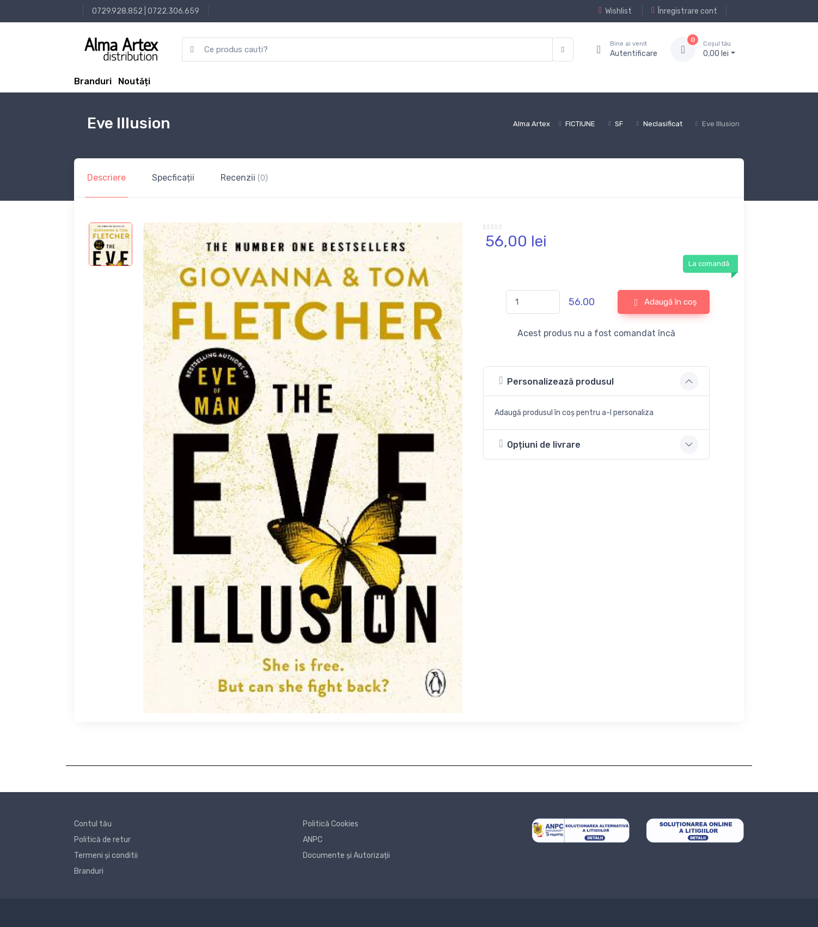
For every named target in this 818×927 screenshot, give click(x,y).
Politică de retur (102, 839)
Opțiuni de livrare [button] (540, 443)
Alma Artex (531, 124)
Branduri (93, 81)
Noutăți (134, 81)
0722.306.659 (173, 11)
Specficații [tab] (173, 177)
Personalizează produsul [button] (556, 380)
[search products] (367, 50)
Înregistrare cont (684, 11)
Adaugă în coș (666, 302)
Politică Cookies (330, 824)
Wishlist (615, 11)
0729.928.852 (117, 11)
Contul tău (93, 824)
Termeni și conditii (106, 855)
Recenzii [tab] (244, 177)
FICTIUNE (580, 124)
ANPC (312, 839)
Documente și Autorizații (346, 855)
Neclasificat (662, 124)
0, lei (719, 49)
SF (619, 124)
